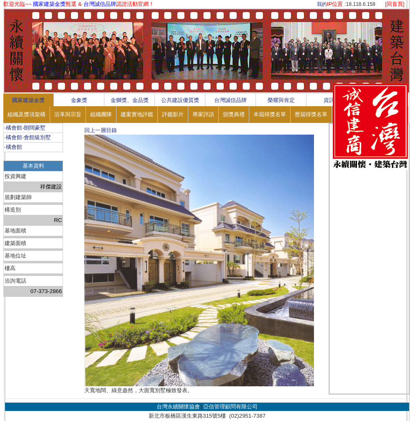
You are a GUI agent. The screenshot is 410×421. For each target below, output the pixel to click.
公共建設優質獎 (180, 100)
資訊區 (332, 100)
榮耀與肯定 (281, 100)
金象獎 (79, 100)
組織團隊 (101, 114)
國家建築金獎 (28, 100)
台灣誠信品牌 (230, 100)
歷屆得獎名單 (311, 114)
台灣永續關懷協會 (178, 406)
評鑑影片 (173, 114)
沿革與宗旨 (67, 114)
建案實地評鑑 (137, 114)
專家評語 (203, 114)
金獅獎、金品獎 (130, 100)
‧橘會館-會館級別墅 (27, 137)
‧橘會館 (13, 147)
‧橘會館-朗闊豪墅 (25, 128)
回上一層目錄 (100, 130)
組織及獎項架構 (27, 114)
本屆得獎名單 (269, 114)
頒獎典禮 (234, 114)
